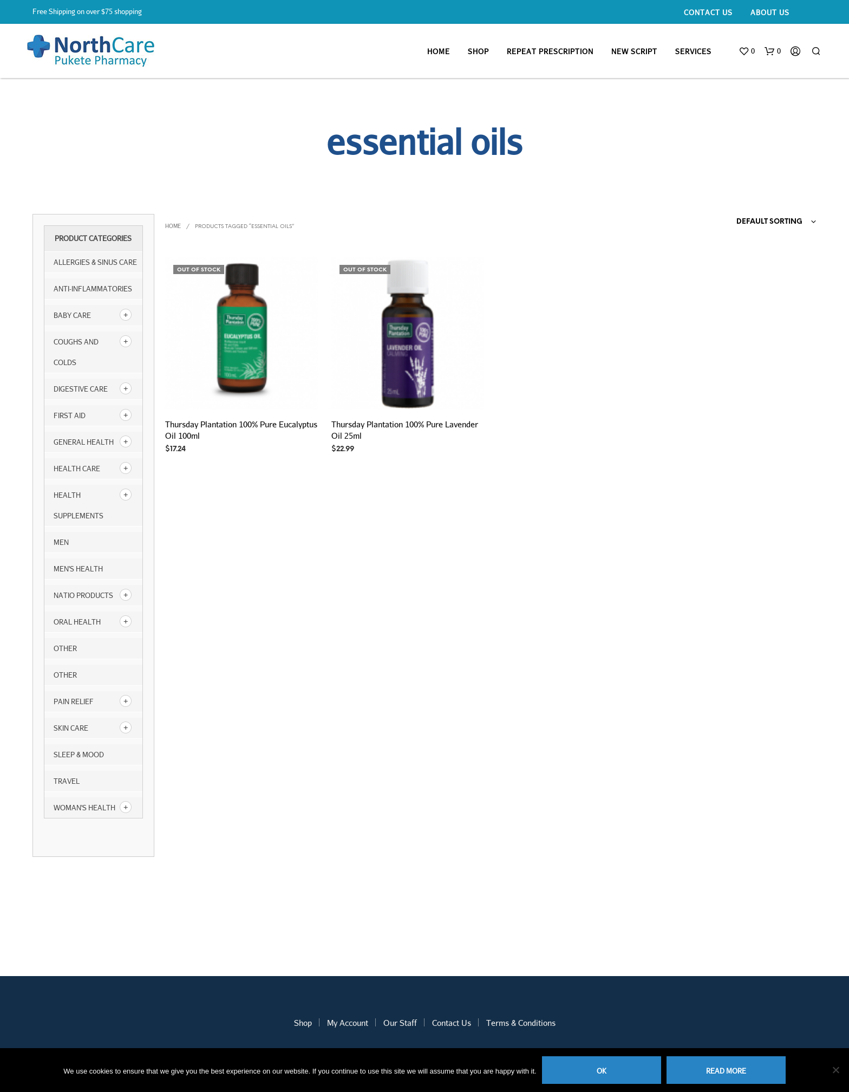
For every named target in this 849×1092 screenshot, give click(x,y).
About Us (769, 12)
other (65, 648)
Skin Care (71, 728)
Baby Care (72, 315)
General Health (84, 442)
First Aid (70, 415)
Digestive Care (81, 389)
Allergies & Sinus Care (95, 262)
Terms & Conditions (521, 1023)
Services (693, 51)
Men (61, 542)
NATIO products (83, 595)
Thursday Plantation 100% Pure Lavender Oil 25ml (404, 429)
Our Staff (400, 1023)
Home (438, 51)
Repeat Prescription (550, 51)
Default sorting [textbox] (769, 221)
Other (65, 675)
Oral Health (77, 622)
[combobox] (755, 222)
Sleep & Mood (79, 754)
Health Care (77, 468)
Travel (67, 781)
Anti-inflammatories (93, 288)
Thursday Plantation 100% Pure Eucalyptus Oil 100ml (241, 429)
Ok (601, 1071)
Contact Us (708, 12)
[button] (747, 51)
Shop (478, 51)
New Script (634, 51)
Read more (726, 1071)
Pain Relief (74, 701)
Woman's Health (84, 807)
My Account (347, 1023)
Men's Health (78, 568)
